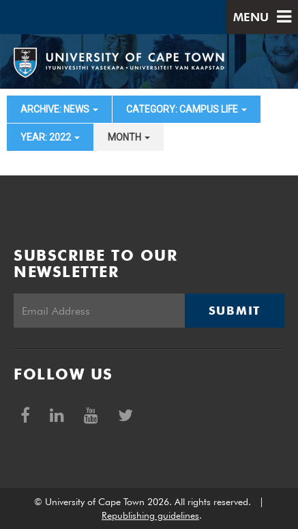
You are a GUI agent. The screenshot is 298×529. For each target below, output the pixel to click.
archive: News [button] (59, 109)
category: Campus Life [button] (186, 109)
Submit (234, 310)
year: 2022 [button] (50, 137)
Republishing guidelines (150, 515)
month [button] (129, 137)
